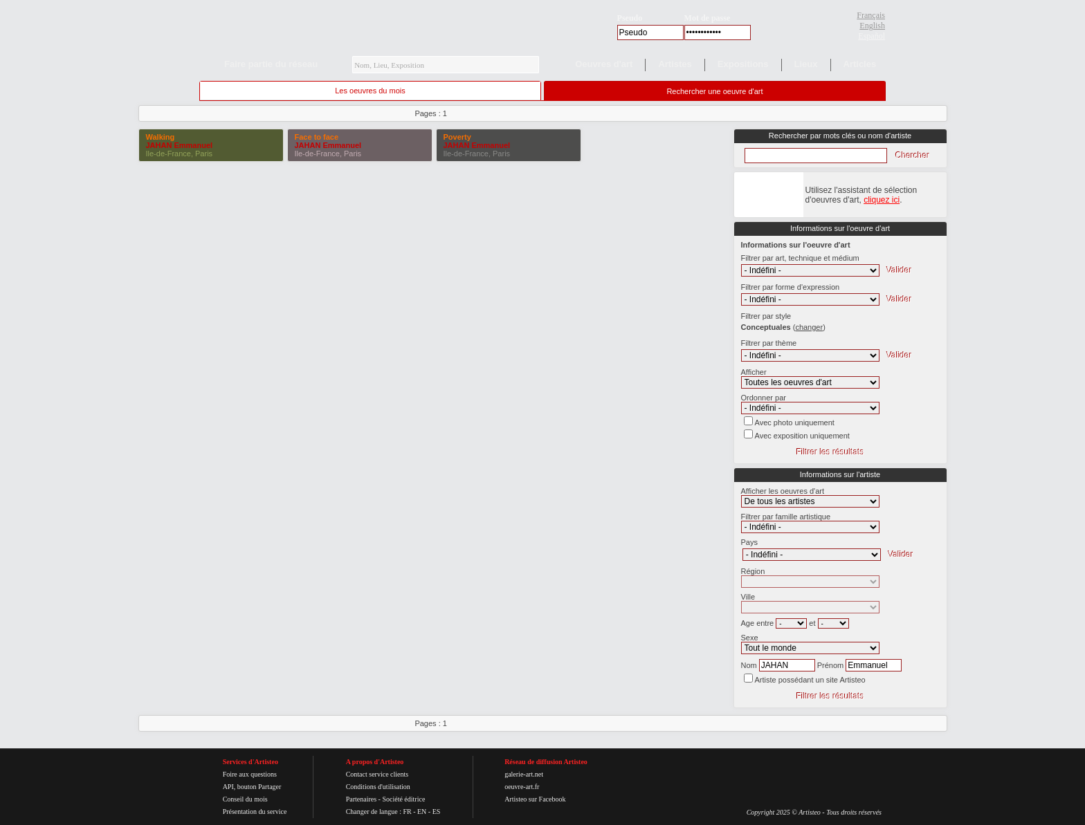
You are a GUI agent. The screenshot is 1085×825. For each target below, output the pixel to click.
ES (436, 811)
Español (871, 36)
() (809, 327)
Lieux (806, 64)
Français (871, 15)
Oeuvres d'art (603, 64)
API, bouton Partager (252, 786)
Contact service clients (377, 774)
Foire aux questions (250, 774)
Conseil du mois (245, 799)
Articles (860, 64)
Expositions (743, 64)
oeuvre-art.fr (521, 786)
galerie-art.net (523, 774)
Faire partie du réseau (271, 64)
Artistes (674, 64)
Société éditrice (403, 799)
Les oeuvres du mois (370, 90)
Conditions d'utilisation (378, 786)
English (872, 25)
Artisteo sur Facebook (534, 799)
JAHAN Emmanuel (179, 145)
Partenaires (361, 799)
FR (407, 811)
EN (421, 811)
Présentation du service (255, 811)
